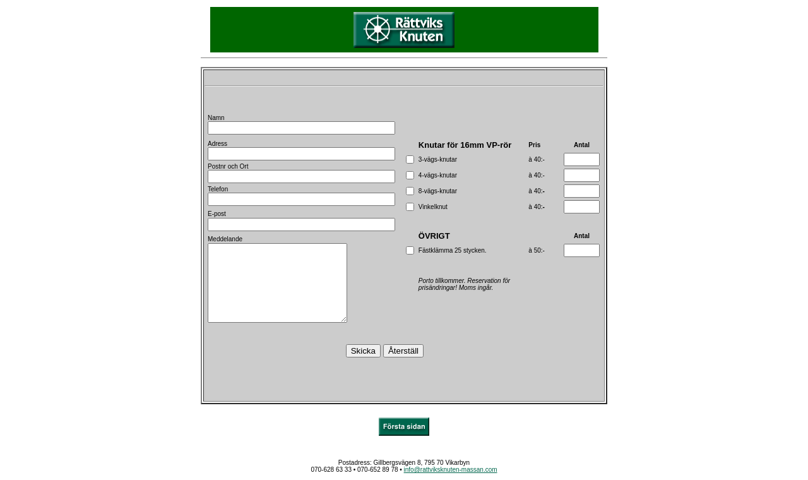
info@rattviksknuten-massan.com (450, 469)
